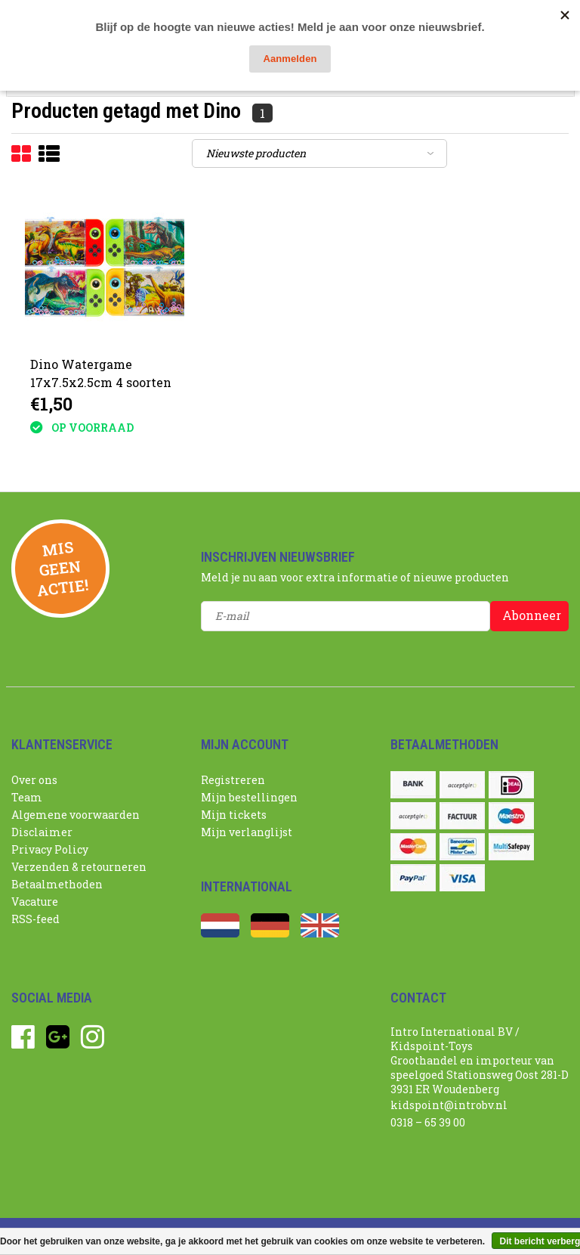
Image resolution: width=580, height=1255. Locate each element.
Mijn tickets (234, 814)
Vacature (34, 901)
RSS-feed (35, 919)
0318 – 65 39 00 (427, 1122)
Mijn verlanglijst (246, 832)
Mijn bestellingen (249, 797)
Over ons (34, 780)
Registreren (233, 780)
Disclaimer (41, 832)
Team (26, 797)
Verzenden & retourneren (79, 867)
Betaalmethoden (57, 884)
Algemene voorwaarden (75, 814)
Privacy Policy (49, 849)
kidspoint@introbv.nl (449, 1105)
